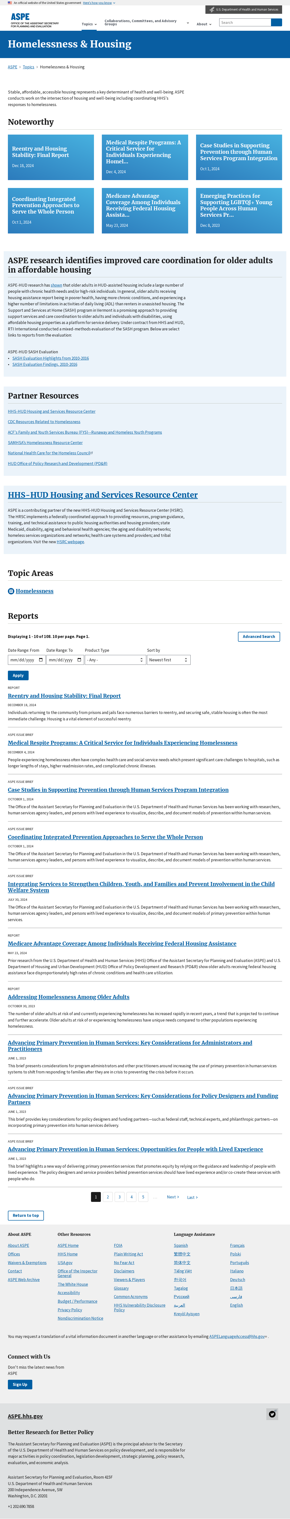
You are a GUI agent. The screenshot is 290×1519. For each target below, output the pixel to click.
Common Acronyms (131, 1296)
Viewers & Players (129, 1279)
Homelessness (35, 591)
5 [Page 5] (143, 1197)
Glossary (121, 1288)
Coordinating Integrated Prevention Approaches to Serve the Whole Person (105, 837)
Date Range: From (23, 650)
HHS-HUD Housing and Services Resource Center (51, 411)
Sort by (153, 650)
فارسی (236, 1296)
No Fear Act (124, 1262)
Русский (181, 1296)
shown (56, 285)
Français (237, 1245)
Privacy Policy (70, 1310)
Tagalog (181, 1288)
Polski (235, 1254)
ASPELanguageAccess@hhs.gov (238, 1336)
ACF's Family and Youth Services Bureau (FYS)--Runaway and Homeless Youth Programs (85, 432)
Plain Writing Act (128, 1254)
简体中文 (182, 1262)
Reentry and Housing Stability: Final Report (64, 696)
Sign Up (20, 1384)
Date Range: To (59, 650)
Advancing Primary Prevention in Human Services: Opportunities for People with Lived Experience (135, 1149)
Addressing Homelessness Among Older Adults (68, 997)
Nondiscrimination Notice (80, 1318)
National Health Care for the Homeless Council (51, 453)
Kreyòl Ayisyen (186, 1314)
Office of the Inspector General (77, 1273)
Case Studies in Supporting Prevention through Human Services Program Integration (118, 790)
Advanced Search (259, 636)
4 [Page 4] (131, 1197)
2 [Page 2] (108, 1197)
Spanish (181, 1245)
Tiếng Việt (183, 1271)
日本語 (236, 1288)
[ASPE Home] (35, 20)
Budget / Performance (77, 1301)
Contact (15, 1271)
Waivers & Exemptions (27, 1262)
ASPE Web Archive (24, 1279)
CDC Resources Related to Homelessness (44, 421)
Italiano (237, 1271)
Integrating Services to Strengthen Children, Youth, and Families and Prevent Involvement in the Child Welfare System (141, 887)
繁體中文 (182, 1254)
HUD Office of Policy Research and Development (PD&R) (58, 463)
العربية (179, 1305)
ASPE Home (68, 1245)
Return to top (26, 1215)
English (236, 1305)
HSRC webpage (70, 541)
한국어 (180, 1279)
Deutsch (237, 1279)
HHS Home (68, 1254)
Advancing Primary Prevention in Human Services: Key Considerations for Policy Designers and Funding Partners (143, 1099)
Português (239, 1262)
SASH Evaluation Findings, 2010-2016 (44, 364)
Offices (14, 1254)
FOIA (118, 1245)
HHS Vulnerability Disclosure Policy (139, 1307)
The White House (73, 1284)
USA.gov (65, 1262)
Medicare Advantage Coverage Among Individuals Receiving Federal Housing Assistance (122, 943)
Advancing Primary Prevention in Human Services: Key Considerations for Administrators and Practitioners (130, 1046)
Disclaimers (124, 1271)
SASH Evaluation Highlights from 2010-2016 (50, 358)
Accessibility (69, 1292)
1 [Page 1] (96, 1197)
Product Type (97, 650)
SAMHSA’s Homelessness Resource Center (45, 442)
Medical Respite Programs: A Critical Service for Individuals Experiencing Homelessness (122, 743)
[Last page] (193, 1197)
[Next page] (173, 1197)
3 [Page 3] (120, 1197)
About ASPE (18, 1245)
